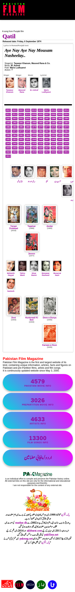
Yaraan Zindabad (13, 227)
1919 (34, 152)
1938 (40, 144)
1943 (8, 144)
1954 (66, 135)
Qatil (8, 36)
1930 (27, 148)
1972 (14, 131)
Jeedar (49, 226)
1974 (66, 127)
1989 (34, 123)
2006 (53, 114)
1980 (27, 127)
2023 (8, 110)
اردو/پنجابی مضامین (38, 458)
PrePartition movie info (38, 401)
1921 (21, 152)
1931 (21, 148)
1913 (8, 156)
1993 (8, 123)
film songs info (38, 439)
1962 (14, 135)
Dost (13, 318)
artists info (38, 420)
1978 (40, 127)
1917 (47, 152)
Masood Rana (22, 90)
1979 (34, 127)
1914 (66, 152)
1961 (21, 135)
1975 (60, 127)
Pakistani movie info (38, 382)
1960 (27, 135)
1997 (47, 119)
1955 (60, 135)
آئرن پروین (55, 180)
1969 (34, 131)
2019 (34, 110)
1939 (34, 144)
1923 (8, 152)
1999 (34, 119)
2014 (66, 110)
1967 (47, 131)
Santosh (10, 290)
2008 (40, 114)
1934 (66, 144)
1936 (53, 144)
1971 (21, 131)
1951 (21, 139)
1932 (14, 148)
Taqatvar (32, 226)
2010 (27, 114)
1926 (53, 148)
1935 (60, 144)
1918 (40, 152)
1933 (8, 148)
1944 (66, 139)
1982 (14, 127)
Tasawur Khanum (9, 90)
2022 (14, 110)
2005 (60, 114)
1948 (40, 139)
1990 (27, 123)
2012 (14, 114)
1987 (47, 123)
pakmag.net (26, 539)
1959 (34, 135)
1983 (8, 127)
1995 (60, 119)
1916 (53, 152)
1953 (8, 139)
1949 (34, 139)
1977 (47, 127)
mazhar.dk (21, 523)
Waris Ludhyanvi (46, 90)
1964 (66, 131)
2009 (34, 114)
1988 (40, 123)
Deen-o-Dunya (49, 318)
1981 (21, 127)
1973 (8, 131)
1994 (66, 119)
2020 (27, 110)
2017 (47, 110)
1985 (60, 123)
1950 (27, 139)
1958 (40, 135)
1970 (27, 131)
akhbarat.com (34, 531)
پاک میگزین (65, 515)
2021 (21, 110)
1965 (60, 131)
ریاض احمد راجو (29, 180)
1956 (53, 135)
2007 (47, 114)
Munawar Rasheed (45, 273)
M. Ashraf (34, 89)
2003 (8, 119)
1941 (21, 144)
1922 (14, 152)
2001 (21, 119)
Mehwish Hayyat (10, 273)
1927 (47, 148)
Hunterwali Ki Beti (31, 319)
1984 (66, 123)
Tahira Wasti (22, 273)
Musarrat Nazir (57, 273)
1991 (21, 123)
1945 (60, 139)
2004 (66, 114)
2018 (40, 110)
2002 (14, 119)
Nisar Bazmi (34, 273)
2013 (8, 114)
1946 (53, 139)
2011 (21, 114)
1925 (60, 148)
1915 (60, 152)
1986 (53, 123)
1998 (40, 119)
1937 (47, 144)
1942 (14, 144)
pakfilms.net (51, 535)
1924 (66, 148)
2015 (60, 110)
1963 (8, 135)
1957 (47, 135)
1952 (14, 139)
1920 (27, 152)
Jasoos (31, 254)
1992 (14, 123)
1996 (53, 119)
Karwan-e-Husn (49, 345)
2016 (53, 110)
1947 (47, 139)
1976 (53, 127)
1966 (53, 131)
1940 (27, 144)
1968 (40, 131)
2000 (27, 119)
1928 (40, 148)
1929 (34, 148)
